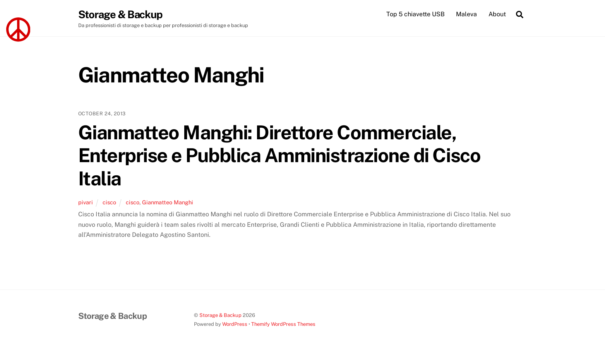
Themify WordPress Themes (283, 324)
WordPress (234, 324)
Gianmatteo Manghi (167, 202)
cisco (109, 202)
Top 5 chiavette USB (415, 14)
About (497, 14)
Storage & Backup (220, 315)
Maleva (466, 14)
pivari (85, 202)
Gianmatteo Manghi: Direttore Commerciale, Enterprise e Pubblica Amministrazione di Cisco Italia (279, 155)
